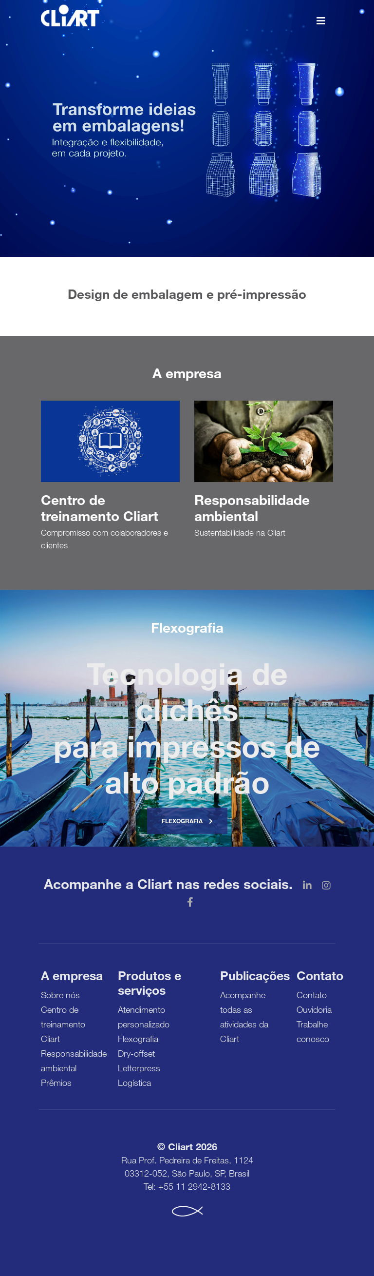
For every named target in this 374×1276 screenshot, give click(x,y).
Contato (312, 994)
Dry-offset (136, 1053)
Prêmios (56, 1082)
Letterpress (139, 1068)
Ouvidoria (314, 1009)
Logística (134, 1082)
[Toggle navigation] (321, 20)
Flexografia (187, 821)
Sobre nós (60, 994)
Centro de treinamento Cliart (63, 1024)
